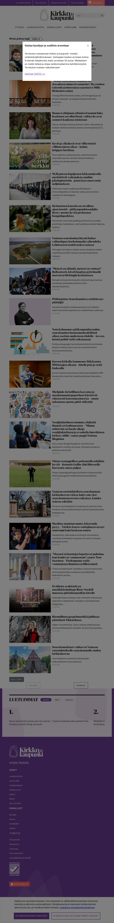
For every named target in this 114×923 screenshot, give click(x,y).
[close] (88, 46)
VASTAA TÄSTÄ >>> (35, 74)
